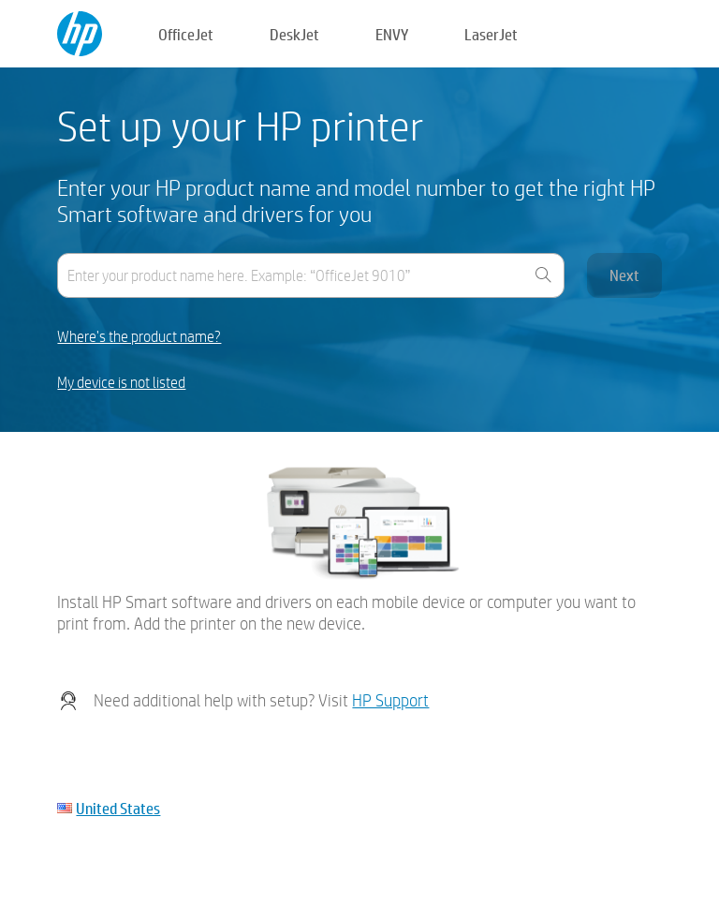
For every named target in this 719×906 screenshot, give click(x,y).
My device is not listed (121, 383)
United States (118, 808)
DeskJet (294, 34)
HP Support (390, 700)
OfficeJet (185, 34)
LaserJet (491, 34)
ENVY (391, 34)
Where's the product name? (139, 337)
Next (624, 275)
